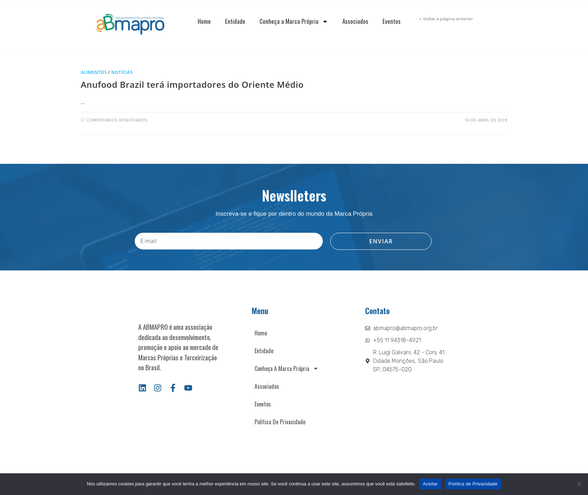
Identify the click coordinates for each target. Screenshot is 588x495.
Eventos (392, 21)
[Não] (579, 484)
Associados (355, 21)
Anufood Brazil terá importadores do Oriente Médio (192, 84)
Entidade (235, 21)
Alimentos (94, 72)
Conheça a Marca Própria (294, 21)
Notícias (122, 72)
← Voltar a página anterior (446, 18)
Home (204, 21)
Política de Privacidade (280, 422)
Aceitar (430, 483)
